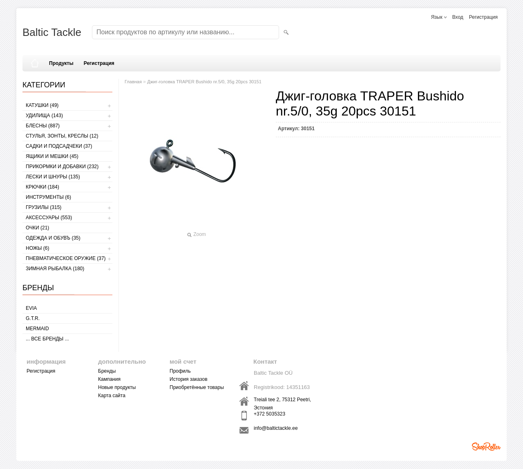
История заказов (189, 379)
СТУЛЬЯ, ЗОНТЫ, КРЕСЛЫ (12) (62, 136)
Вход (457, 17)
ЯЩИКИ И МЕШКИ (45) (52, 156)
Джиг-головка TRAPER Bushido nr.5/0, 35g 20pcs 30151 (204, 81)
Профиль (180, 371)
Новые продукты (117, 387)
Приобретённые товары (197, 387)
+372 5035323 (269, 414)
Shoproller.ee (486, 446)
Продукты (61, 63)
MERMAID (37, 328)
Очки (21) (37, 228)
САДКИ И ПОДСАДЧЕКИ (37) (59, 146)
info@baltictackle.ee (276, 428)
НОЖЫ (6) (37, 248)
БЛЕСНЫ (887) (43, 126)
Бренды (107, 371)
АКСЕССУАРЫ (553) (49, 217)
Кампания (109, 379)
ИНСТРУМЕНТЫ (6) (48, 197)
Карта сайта (111, 395)
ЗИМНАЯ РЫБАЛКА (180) (55, 268)
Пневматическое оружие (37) (66, 258)
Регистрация (483, 17)
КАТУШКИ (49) (42, 105)
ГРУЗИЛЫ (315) (43, 207)
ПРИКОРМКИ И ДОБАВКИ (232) (62, 166)
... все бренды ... (47, 339)
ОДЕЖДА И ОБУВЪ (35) (53, 238)
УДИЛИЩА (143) (44, 115)
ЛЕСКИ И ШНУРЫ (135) (53, 177)
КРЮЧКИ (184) (42, 187)
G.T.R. (33, 318)
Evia (31, 308)
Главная (133, 81)
